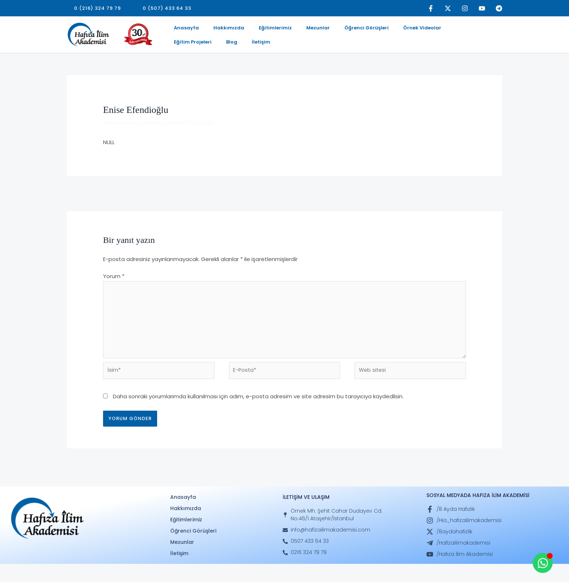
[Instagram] (465, 8)
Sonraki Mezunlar (476, 207)
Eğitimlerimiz (260, 30)
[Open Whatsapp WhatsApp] (543, 563)
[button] (97, 8)
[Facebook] (430, 8)
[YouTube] (482, 8)
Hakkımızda (220, 30)
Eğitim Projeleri (437, 30)
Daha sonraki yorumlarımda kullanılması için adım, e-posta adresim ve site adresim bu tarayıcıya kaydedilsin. (258, 414)
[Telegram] (499, 8)
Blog (470, 30)
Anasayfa (183, 30)
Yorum (113, 290)
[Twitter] (448, 8)
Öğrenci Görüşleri (340, 30)
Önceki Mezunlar (92, 207)
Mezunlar (298, 30)
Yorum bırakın (121, 136)
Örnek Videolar (390, 30)
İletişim (180, 52)
